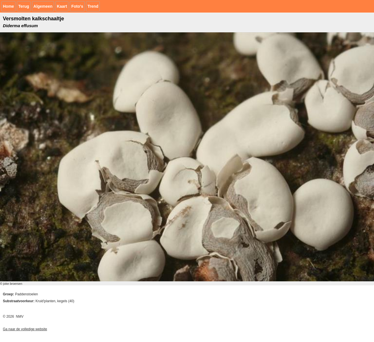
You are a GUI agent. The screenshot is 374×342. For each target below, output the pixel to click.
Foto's (77, 6)
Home (8, 6)
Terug (23, 6)
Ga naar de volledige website (25, 329)
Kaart (62, 6)
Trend (92, 6)
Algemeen (43, 6)
